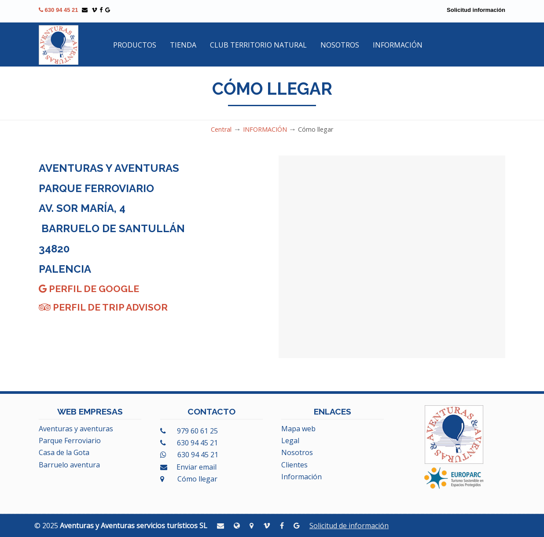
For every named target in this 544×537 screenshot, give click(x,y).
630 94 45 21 (58, 10)
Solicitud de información (349, 525)
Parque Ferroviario (70, 440)
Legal (290, 440)
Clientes (294, 465)
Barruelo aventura (69, 465)
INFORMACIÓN (265, 129)
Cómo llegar (188, 479)
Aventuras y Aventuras (58, 45)
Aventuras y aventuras (76, 428)
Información (301, 476)
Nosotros (297, 452)
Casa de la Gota (64, 452)
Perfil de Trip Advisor (103, 307)
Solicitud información (476, 10)
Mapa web (298, 428)
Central (221, 129)
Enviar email (188, 467)
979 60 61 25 (189, 431)
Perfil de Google (89, 288)
